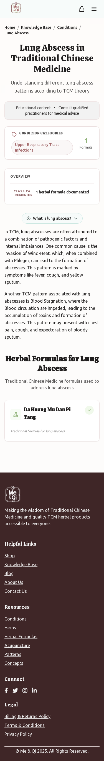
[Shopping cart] (81, 8)
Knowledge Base (20, 564)
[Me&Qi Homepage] (16, 7)
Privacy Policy (18, 734)
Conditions (15, 618)
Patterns (12, 654)
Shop (9, 555)
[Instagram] (24, 691)
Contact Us (15, 591)
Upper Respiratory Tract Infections (37, 147)
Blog (9, 573)
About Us (13, 582)
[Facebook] (6, 691)
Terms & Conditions (24, 725)
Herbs (10, 627)
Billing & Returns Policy (27, 716)
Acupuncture (17, 645)
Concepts (13, 663)
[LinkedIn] (34, 691)
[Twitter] (15, 691)
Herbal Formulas (20, 636)
